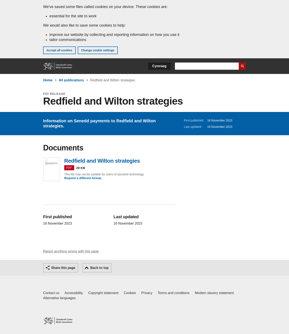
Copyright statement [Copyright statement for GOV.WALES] (103, 293)
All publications (71, 80)
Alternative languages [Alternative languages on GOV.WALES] (59, 298)
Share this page (63, 268)
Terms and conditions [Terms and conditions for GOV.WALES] (173, 293)
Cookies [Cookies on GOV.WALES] (130, 293)
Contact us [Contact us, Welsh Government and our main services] (51, 293)
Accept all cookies (59, 50)
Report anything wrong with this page (71, 251)
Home (47, 80)
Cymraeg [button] (159, 66)
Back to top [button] (99, 268)
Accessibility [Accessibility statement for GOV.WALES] (73, 293)
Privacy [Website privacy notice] (146, 293)
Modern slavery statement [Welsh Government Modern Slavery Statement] (214, 293)
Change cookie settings (97, 50)
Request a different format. (83, 178)
